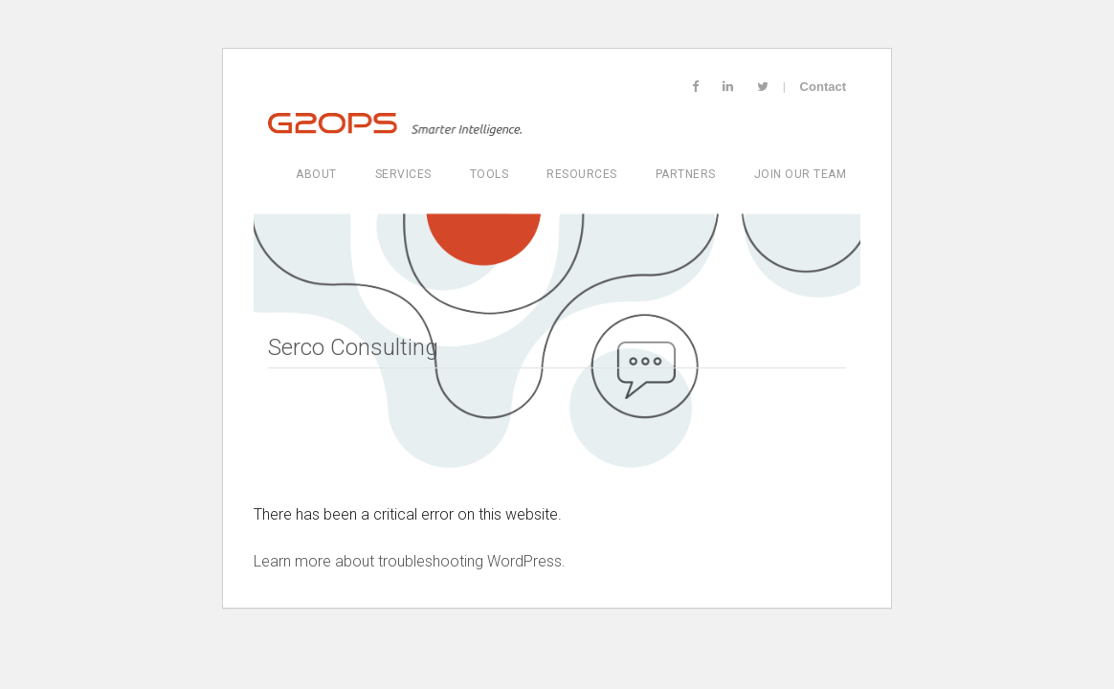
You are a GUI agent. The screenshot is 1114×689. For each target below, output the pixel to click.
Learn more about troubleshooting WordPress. (410, 561)
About (316, 174)
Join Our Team (800, 174)
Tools (489, 174)
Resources (581, 174)
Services (403, 174)
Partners (686, 174)
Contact (823, 86)
